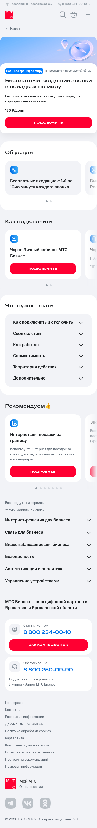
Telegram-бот (42, 679)
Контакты (12, 709)
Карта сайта (14, 738)
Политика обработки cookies (28, 731)
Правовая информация (23, 766)
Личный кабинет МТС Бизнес (32, 684)
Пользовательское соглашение (29, 752)
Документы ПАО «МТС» (24, 724)
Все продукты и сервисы (24, 503)
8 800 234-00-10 (74, 4)
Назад (15, 28)
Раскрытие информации (24, 716)
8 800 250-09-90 (48, 670)
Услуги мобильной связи (25, 510)
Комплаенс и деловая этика (27, 745)
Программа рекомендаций (26, 759)
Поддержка (19, 679)
